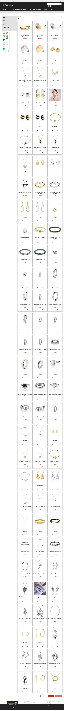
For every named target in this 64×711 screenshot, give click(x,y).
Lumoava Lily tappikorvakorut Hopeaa (25, 104)
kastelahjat (45, 9)
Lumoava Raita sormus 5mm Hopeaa (55, 418)
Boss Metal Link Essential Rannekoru (40, 530)
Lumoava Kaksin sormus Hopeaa (25, 328)
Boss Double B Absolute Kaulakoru (25, 575)
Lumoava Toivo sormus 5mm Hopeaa (40, 306)
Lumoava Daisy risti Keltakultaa (25, 530)
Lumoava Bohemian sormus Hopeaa (40, 418)
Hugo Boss (4, 30)
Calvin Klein (4, 27)
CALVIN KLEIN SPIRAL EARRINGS (40, 171)
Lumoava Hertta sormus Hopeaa (39, 328)
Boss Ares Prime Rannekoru (55, 530)
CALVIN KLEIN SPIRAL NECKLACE (55, 216)
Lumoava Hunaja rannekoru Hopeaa (25, 149)
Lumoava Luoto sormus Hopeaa (55, 373)
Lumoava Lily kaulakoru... (55, 81)
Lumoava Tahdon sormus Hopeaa (55, 306)
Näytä (41, 20)
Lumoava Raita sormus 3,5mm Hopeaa (40, 351)
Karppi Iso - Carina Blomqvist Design (55, 665)
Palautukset (25, 702)
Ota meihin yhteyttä (26, 701)
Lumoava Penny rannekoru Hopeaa (25, 485)
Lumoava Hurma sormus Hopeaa (25, 283)
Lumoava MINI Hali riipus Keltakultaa (40, 440)
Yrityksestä (33, 701)
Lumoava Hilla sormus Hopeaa (25, 418)
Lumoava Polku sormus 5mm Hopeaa (25, 351)
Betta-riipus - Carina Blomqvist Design (40, 620)
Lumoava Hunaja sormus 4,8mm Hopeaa (55, 283)
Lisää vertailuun (25, 42)
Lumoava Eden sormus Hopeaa (55, 261)
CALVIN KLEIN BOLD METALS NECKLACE (55, 620)
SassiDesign (4, 24)
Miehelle (25, 9)
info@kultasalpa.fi (49, 705)
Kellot (30, 9)
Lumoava (4, 22)
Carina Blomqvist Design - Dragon (25, 687)
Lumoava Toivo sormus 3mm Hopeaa (40, 283)
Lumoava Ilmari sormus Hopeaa (25, 373)
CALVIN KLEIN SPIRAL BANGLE (40, 238)
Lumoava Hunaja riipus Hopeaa (55, 149)
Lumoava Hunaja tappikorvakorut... (25, 126)
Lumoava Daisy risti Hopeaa (55, 508)
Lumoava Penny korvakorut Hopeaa (55, 485)
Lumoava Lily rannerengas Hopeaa (55, 37)
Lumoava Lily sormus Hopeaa (25, 59)
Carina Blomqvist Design (6, 29)
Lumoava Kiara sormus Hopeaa (55, 351)
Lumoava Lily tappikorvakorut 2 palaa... (40, 104)
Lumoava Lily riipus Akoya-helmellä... (40, 81)
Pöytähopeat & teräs (37, 9)
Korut (9, 9)
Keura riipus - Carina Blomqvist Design (55, 642)
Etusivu (4, 9)
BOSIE (4, 26)
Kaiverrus (52, 9)
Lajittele (50, 20)
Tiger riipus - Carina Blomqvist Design (25, 597)
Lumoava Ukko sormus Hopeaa (25, 306)
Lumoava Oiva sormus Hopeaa (40, 373)
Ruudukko (18, 20)
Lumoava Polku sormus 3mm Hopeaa (55, 328)
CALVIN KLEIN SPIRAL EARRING (55, 171)
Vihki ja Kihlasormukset (17, 9)
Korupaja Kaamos (5, 23)
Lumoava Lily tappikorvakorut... (55, 59)
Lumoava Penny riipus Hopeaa (40, 463)
